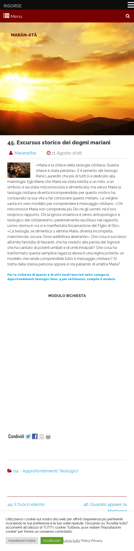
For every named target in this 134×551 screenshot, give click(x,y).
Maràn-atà (24, 34)
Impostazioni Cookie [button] (22, 540)
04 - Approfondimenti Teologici (45, 470)
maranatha (25, 152)
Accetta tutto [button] (51, 540)
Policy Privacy (91, 541)
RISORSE (13, 5)
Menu (16, 16)
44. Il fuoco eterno (26, 504)
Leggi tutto (71, 541)
